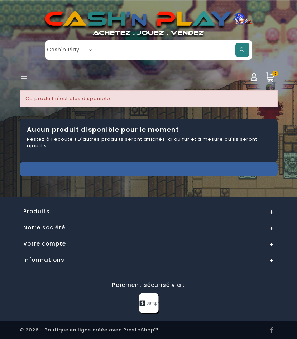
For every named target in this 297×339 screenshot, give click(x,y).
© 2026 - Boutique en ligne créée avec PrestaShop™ (89, 329)
